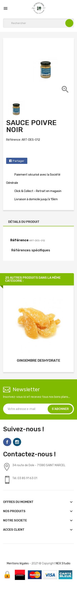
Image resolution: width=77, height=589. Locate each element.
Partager (18, 160)
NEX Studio (63, 563)
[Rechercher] (38, 23)
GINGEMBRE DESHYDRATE (38, 360)
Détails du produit (23, 222)
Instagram (17, 442)
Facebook (7, 442)
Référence (19, 240)
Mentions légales (18, 563)
